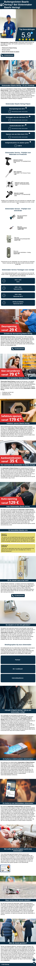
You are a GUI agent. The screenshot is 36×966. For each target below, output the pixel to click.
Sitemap (7, 964)
